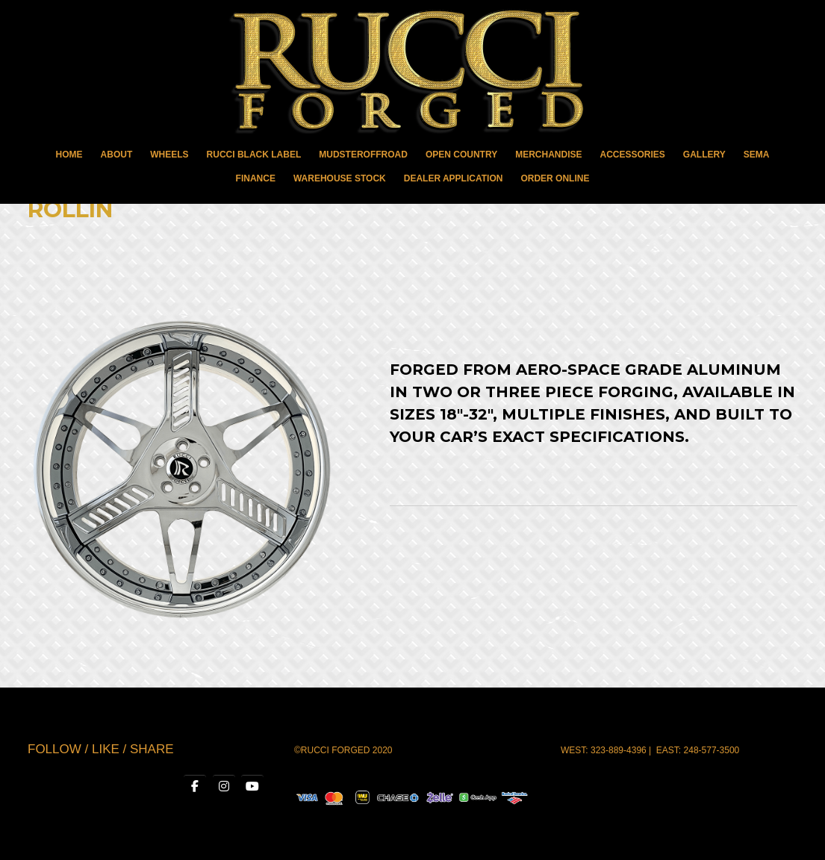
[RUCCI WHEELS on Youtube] (252, 787)
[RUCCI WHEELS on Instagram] (224, 787)
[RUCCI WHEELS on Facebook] (195, 787)
